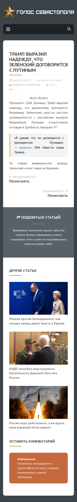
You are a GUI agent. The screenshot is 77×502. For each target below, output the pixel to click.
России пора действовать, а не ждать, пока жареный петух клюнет (37, 425)
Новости (45, 80)
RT (55, 127)
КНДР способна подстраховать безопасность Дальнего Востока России (33, 373)
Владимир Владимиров (24, 85)
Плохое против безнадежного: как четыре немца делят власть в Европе (36, 321)
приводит (25, 147)
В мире (57, 80)
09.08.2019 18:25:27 (20, 80)
